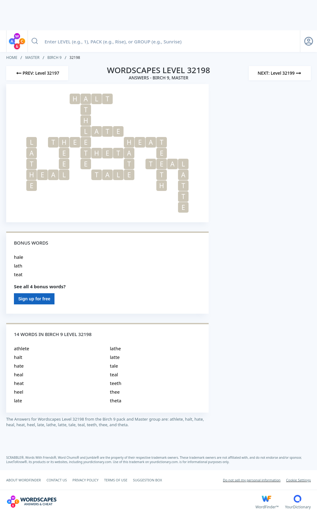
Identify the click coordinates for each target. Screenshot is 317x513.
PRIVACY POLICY (85, 480)
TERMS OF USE (115, 480)
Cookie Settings (298, 480)
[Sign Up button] (308, 41)
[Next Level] (280, 73)
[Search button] (34, 41)
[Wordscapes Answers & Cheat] (130, 501)
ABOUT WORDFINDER (23, 480)
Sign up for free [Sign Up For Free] (34, 298)
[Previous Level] (37, 73)
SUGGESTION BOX (147, 480)
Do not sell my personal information (251, 480)
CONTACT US (56, 480)
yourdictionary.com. (98, 462)
